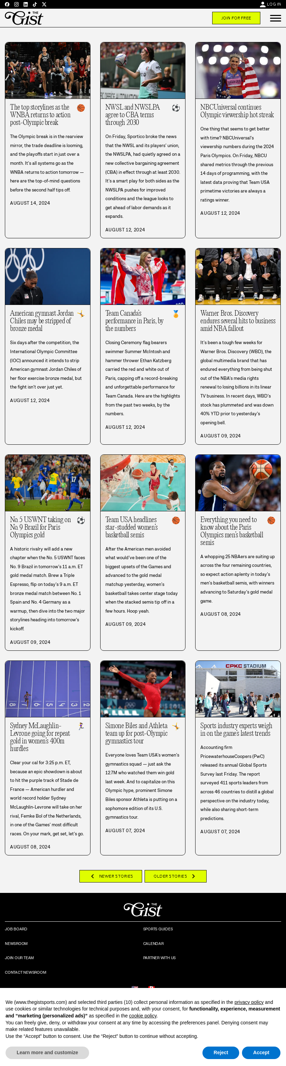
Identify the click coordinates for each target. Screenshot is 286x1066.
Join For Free (236, 18)
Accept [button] (261, 1052)
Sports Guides (158, 929)
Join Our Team (19, 957)
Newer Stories (110, 876)
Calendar (153, 943)
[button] (275, 18)
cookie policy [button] (142, 1015)
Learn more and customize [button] (47, 1052)
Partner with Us (159, 957)
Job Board (16, 929)
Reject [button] (221, 1052)
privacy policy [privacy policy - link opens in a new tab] (248, 1002)
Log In (274, 4)
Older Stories (176, 876)
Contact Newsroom (25, 972)
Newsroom (16, 943)
